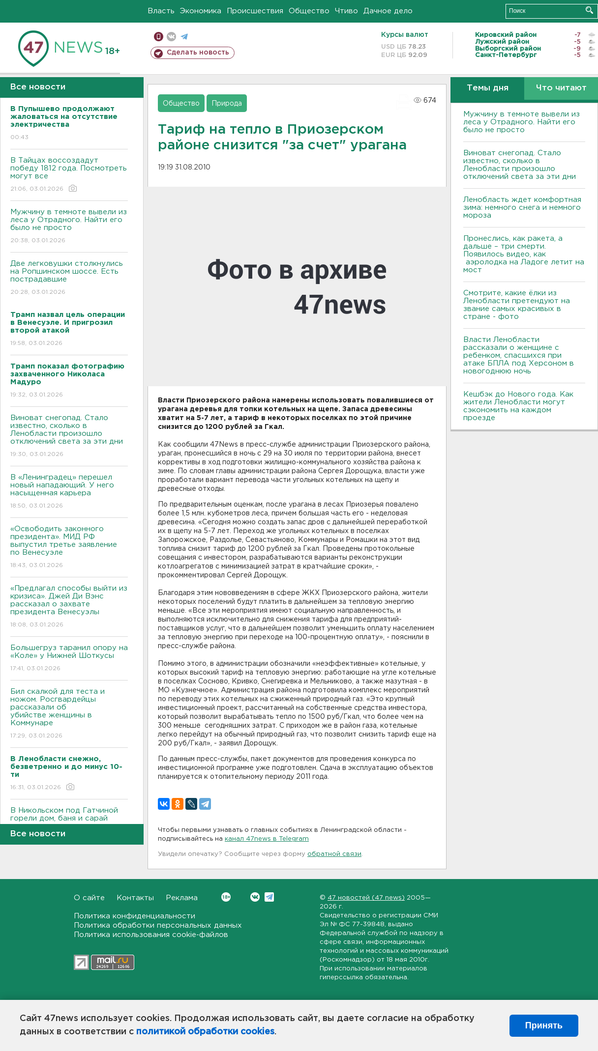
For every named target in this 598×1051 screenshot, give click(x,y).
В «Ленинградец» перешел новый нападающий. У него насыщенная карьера (69, 492)
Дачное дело (388, 11)
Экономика (200, 11)
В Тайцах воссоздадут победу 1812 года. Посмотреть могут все (69, 175)
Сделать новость (198, 53)
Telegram (269, 897)
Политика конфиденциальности (134, 916)
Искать (589, 10)
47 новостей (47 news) (366, 898)
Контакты (135, 898)
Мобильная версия (158, 36)
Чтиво (346, 11)
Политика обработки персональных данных (158, 925)
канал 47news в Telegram (267, 839)
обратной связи (334, 854)
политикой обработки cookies (205, 1032)
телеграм (184, 36)
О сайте (89, 898)
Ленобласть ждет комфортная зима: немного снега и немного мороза (522, 208)
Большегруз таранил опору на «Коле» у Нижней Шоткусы (69, 659)
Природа (226, 104)
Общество (309, 11)
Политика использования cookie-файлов (151, 935)
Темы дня (487, 88)
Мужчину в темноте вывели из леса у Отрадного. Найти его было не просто (69, 227)
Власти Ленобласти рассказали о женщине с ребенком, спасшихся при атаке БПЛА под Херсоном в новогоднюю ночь (518, 355)
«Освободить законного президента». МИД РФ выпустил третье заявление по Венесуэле (69, 547)
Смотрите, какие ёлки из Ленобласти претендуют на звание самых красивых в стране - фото (516, 305)
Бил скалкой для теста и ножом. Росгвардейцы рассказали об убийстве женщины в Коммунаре (69, 714)
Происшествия (255, 11)
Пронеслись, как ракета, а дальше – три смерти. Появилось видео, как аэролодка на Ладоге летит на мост (523, 254)
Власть (161, 11)
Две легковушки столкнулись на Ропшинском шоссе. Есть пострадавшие (69, 278)
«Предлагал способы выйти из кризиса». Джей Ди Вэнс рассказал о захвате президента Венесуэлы (69, 607)
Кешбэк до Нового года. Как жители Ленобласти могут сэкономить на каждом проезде (518, 406)
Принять (544, 1025)
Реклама (182, 898)
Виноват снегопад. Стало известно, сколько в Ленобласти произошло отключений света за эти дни (69, 436)
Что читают (561, 88)
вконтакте (171, 36)
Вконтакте (226, 897)
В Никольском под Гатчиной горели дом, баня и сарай (69, 821)
